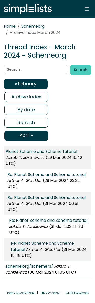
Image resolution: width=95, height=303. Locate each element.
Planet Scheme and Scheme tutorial (41, 151)
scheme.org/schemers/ (29, 266)
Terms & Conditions (21, 293)
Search (80, 69)
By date (26, 109)
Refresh (26, 122)
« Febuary (25, 83)
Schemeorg (33, 26)
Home (10, 26)
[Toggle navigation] (86, 8)
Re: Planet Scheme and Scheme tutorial (46, 174)
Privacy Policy (50, 293)
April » (26, 135)
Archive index (26, 97)
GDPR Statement (77, 293)
